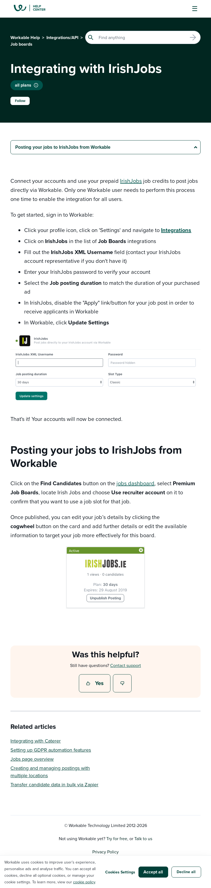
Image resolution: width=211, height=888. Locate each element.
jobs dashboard (135, 483)
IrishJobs (131, 181)
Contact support (125, 665)
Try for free (116, 838)
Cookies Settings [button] (120, 872)
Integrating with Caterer (35, 740)
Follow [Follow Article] (20, 101)
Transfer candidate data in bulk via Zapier (54, 784)
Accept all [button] (153, 872)
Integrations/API (62, 37)
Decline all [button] (186, 872)
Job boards (21, 44)
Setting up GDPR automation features (50, 749)
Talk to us (143, 838)
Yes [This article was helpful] (95, 683)
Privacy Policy (105, 852)
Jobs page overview (32, 758)
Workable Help (25, 37)
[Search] (143, 37)
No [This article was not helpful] (122, 683)
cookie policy (84, 882)
